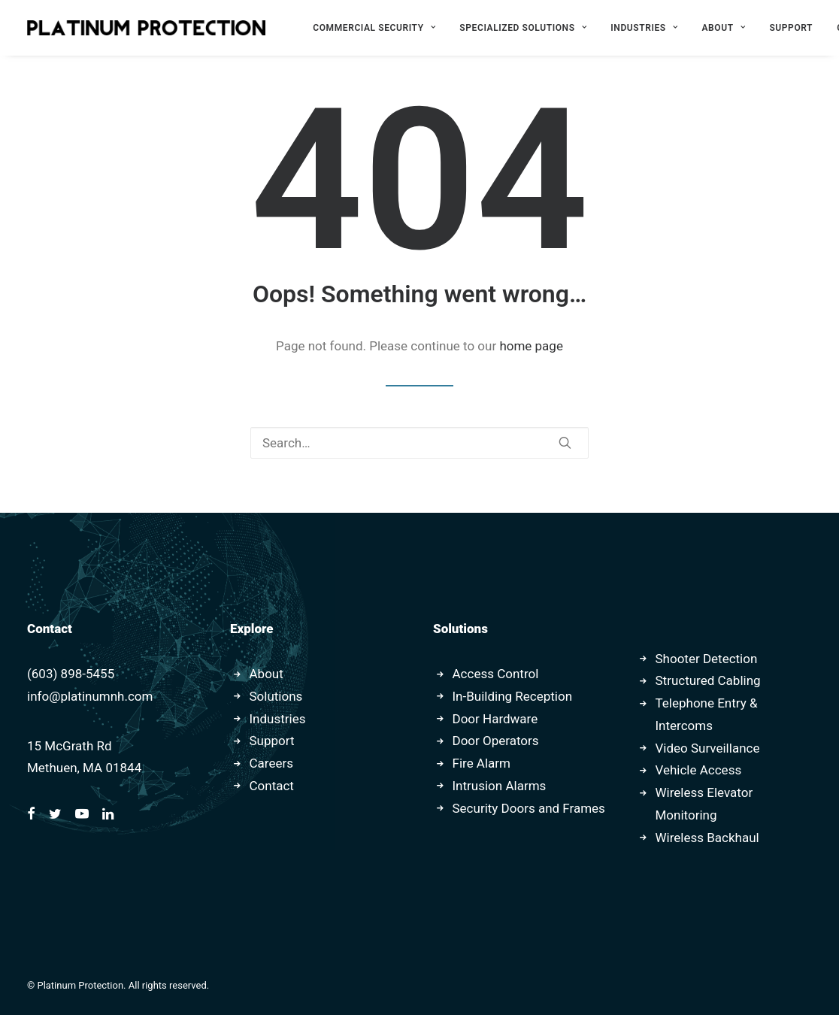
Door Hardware (495, 718)
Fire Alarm (482, 763)
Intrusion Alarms (500, 785)
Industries (643, 28)
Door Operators (496, 740)
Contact (272, 785)
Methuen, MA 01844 (84, 767)
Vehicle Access (699, 769)
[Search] (419, 443)
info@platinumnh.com (90, 696)
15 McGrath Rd (69, 745)
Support (791, 28)
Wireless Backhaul (707, 837)
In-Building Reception (513, 696)
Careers (271, 763)
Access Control (496, 673)
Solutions (276, 696)
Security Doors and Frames (529, 808)
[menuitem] (374, 28)
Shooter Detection (707, 658)
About (724, 28)
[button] (565, 442)
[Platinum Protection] (146, 27)
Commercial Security (374, 28)
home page (531, 345)
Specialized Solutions (522, 28)
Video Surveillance (708, 748)
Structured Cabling (708, 680)
